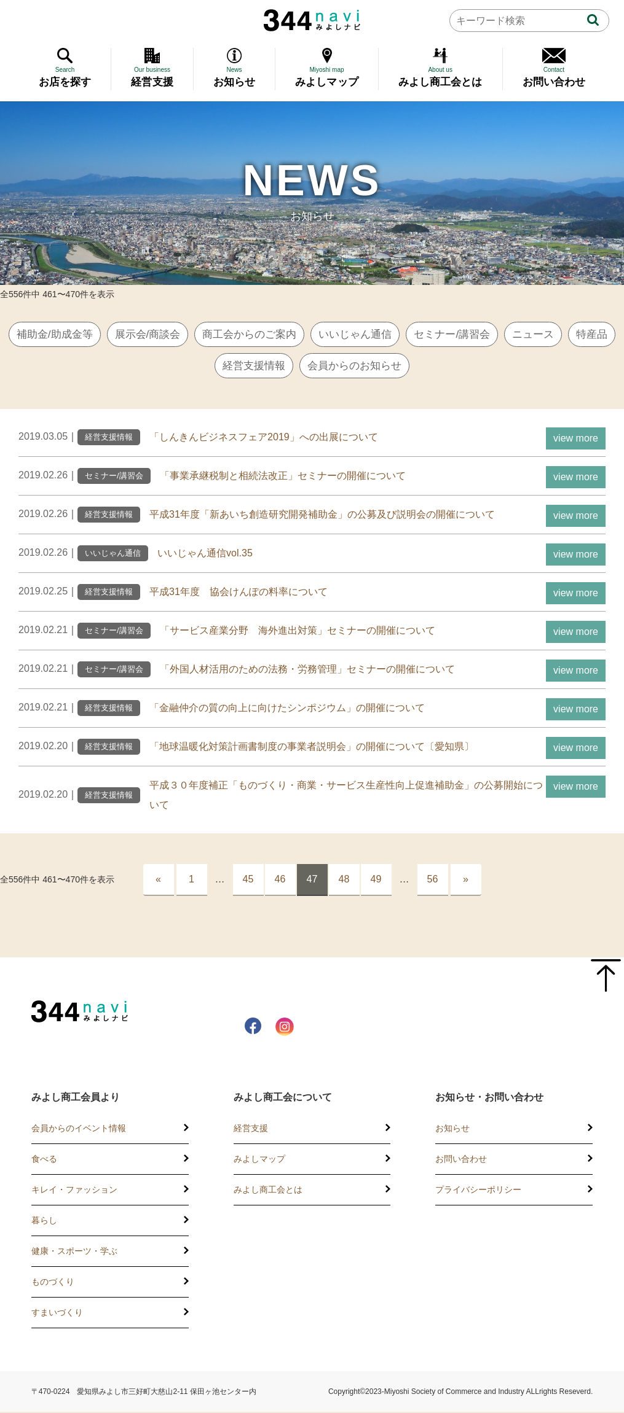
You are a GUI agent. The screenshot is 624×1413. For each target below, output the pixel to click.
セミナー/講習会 (486, 335)
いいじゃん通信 (385, 335)
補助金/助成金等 (71, 335)
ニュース (571, 335)
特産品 (207, 366)
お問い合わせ (461, 1160)
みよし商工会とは (268, 1191)
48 (344, 880)
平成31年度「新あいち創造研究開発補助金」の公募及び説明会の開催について (322, 515)
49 (376, 880)
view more (575, 439)
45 (248, 880)
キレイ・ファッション (74, 1191)
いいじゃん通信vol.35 (205, 554)
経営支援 (251, 1129)
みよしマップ (259, 1160)
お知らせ (452, 1129)
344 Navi (312, 20)
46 (280, 880)
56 (432, 880)
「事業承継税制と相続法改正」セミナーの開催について (283, 477)
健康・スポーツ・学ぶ (74, 1252)
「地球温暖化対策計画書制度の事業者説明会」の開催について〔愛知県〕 (311, 747)
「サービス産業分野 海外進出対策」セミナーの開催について (297, 631)
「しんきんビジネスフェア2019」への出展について (263, 438)
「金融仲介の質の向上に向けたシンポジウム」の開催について (287, 709)
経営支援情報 (279, 366)
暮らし (44, 1221)
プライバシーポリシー (478, 1191)
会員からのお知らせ (384, 366)
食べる (44, 1160)
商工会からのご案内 (275, 335)
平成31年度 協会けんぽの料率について (238, 593)
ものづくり (52, 1283)
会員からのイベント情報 (78, 1129)
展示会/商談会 (168, 335)
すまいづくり (57, 1313)
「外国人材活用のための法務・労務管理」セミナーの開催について (307, 670)
